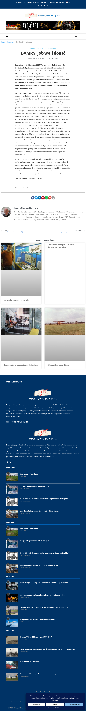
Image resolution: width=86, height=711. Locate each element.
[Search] (79, 36)
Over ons (19, 2)
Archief (61, 2)
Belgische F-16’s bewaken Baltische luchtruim (37, 620)
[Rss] (47, 6)
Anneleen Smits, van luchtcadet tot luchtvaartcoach (40, 511)
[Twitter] (41, 6)
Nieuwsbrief (28, 2)
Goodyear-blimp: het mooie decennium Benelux (61, 246)
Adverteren (54, 2)
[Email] (44, 6)
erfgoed (34, 48)
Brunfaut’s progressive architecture (21, 365)
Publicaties (44, 2)
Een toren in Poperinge (29, 474)
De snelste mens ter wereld (16, 300)
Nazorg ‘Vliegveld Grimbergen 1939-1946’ (36, 637)
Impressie (10, 42)
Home (3, 42)
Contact (36, 2)
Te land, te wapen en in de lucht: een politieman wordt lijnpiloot (44, 607)
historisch (43, 48)
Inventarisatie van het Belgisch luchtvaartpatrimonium (23, 701)
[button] (32, 198)
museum (52, 48)
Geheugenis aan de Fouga (30, 662)
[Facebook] (38, 6)
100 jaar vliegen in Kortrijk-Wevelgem (34, 486)
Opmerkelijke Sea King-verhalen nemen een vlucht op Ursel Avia (44, 583)
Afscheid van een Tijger (59, 365)
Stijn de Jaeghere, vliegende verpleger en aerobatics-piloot (42, 595)
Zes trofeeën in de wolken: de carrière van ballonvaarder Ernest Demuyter (48, 649)
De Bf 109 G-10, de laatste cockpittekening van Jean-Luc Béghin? (44, 499)
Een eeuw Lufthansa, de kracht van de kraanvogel (38, 674)
